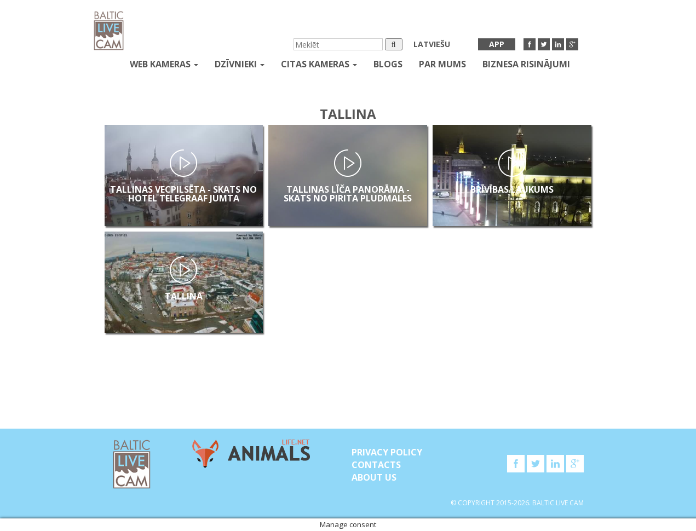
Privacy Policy (387, 452)
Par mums (442, 64)
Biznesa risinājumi (526, 64)
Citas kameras (319, 64)
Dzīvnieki (239, 64)
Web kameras (164, 64)
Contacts (376, 465)
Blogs (387, 64)
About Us (374, 477)
